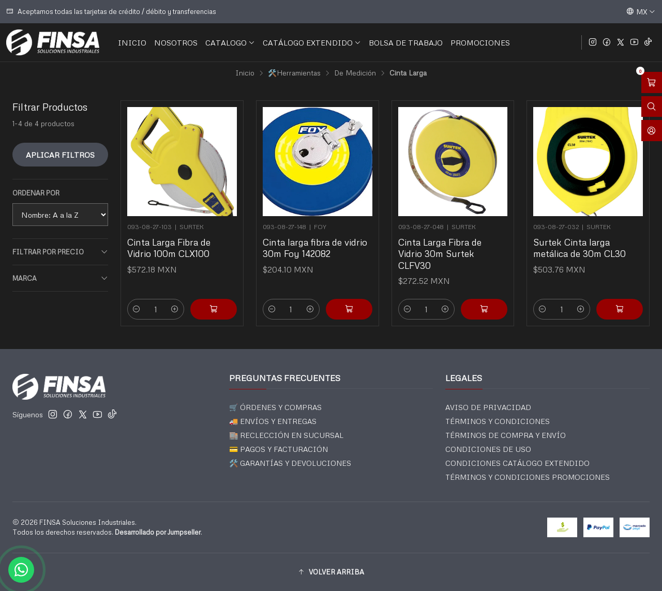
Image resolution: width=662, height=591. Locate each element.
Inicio (244, 73)
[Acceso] (651, 130)
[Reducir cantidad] (136, 309)
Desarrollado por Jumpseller (158, 532)
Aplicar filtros (60, 154)
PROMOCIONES (480, 42)
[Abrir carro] (651, 82)
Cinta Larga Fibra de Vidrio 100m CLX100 (168, 247)
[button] (331, 572)
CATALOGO (230, 42)
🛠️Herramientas (294, 73)
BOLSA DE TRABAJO (406, 42)
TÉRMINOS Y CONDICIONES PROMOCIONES (527, 477)
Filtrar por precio (60, 252)
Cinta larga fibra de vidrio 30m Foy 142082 (315, 247)
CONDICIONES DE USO (488, 449)
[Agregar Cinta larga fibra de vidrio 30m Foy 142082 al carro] (349, 309)
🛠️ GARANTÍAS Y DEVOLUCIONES (290, 463)
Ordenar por (35, 193)
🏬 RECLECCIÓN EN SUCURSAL (286, 435)
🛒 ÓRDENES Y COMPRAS (275, 407)
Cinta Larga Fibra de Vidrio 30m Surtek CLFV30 (440, 253)
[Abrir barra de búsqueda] (651, 106)
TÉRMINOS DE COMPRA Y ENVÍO (505, 435)
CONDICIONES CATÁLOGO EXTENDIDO (517, 463)
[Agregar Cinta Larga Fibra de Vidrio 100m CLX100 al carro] (213, 309)
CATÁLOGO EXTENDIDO (312, 42)
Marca (60, 278)
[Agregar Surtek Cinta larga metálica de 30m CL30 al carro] (619, 309)
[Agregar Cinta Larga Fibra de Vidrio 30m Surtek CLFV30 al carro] (484, 309)
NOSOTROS (176, 42)
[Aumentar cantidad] (175, 309)
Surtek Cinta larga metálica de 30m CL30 (579, 247)
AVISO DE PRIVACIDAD (488, 407)
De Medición (355, 73)
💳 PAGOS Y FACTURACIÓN (278, 449)
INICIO (132, 42)
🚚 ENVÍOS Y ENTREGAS (273, 421)
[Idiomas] (641, 11)
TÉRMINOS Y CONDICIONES (497, 421)
